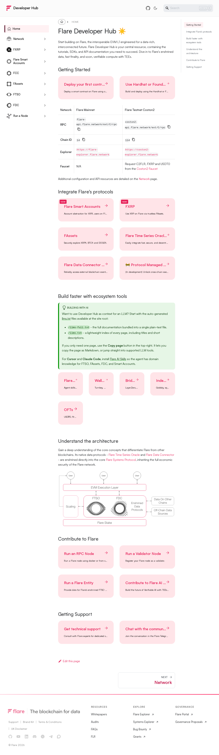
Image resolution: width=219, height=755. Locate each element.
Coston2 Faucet (147, 169)
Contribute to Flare (195, 69)
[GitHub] (10, 737)
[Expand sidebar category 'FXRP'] (45, 49)
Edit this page (69, 661)
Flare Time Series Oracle (124, 455)
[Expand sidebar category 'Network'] (45, 39)
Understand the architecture (194, 60)
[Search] (188, 8)
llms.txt (66, 318)
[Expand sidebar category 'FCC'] (45, 73)
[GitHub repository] (148, 8)
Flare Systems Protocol (121, 460)
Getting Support (194, 76)
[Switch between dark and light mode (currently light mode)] (155, 8)
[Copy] (78, 129)
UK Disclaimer (19, 728)
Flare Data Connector (160, 455)
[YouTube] (19, 737)
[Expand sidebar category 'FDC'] (45, 105)
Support (13, 721)
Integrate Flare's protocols (199, 41)
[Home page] (61, 21)
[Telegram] (51, 737)
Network (144, 179)
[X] (43, 737)
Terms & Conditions (50, 721)
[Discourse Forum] (59, 737)
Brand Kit (28, 721)
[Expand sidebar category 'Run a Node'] (45, 116)
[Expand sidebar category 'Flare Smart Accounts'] (45, 61)
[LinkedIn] (27, 737)
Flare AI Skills (118, 359)
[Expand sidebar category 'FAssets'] (45, 84)
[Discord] (35, 737)
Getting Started (193, 34)
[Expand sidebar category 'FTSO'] (45, 94)
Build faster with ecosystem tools (194, 50)
